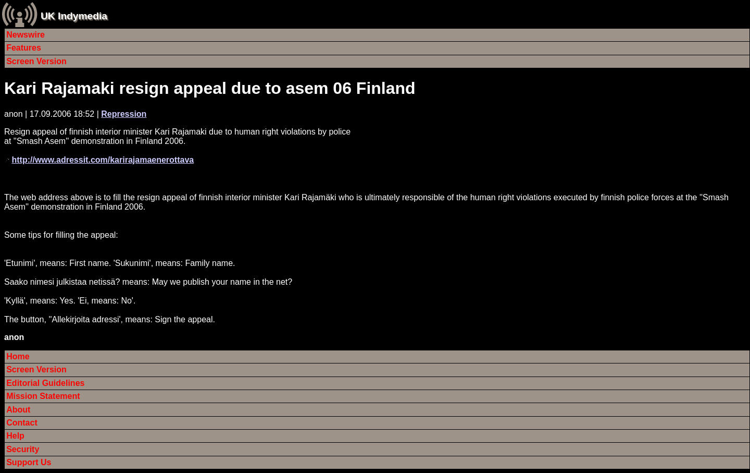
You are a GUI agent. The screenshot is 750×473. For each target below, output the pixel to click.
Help (15, 435)
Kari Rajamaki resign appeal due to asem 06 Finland (210, 88)
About (18, 409)
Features (23, 47)
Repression (123, 114)
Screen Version (36, 61)
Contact (22, 422)
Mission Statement (43, 396)
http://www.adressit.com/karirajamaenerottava (102, 159)
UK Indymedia (74, 15)
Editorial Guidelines (45, 383)
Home (17, 356)
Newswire (25, 34)
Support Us (28, 462)
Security (22, 449)
